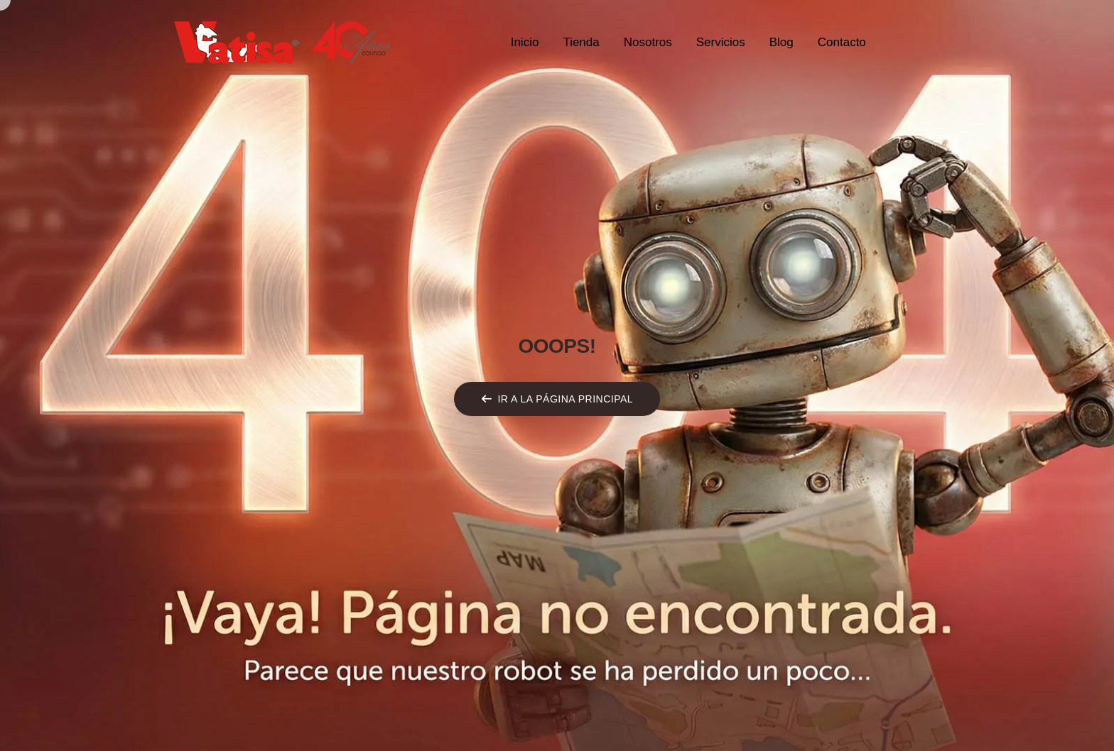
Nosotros (648, 42)
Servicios (720, 42)
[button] (557, 399)
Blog (781, 42)
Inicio (525, 42)
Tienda (581, 42)
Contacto (842, 42)
